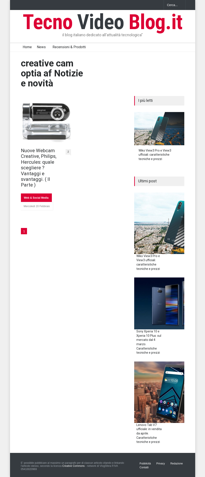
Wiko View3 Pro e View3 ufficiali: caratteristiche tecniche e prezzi (155, 155)
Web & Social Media (36, 197)
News (41, 47)
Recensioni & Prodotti (69, 47)
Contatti (144, 467)
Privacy (160, 463)
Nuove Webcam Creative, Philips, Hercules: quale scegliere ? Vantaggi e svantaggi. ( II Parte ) (38, 168)
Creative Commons (73, 465)
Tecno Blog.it (103, 22)
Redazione (176, 463)
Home (27, 47)
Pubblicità (145, 463)
